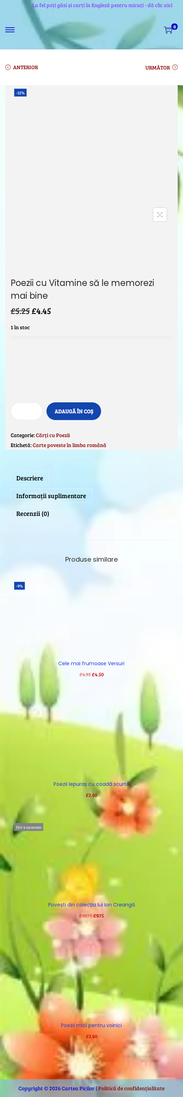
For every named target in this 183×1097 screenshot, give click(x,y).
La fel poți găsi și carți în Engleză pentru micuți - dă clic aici (102, 5)
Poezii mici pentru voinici (91, 1025)
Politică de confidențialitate (131, 1088)
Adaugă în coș (74, 411)
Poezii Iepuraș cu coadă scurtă (91, 784)
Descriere (29, 478)
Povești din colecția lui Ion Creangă (91, 904)
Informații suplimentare (51, 495)
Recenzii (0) (32, 513)
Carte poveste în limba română (69, 444)
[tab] (91, 478)
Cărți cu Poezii (53, 435)
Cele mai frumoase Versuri (91, 663)
